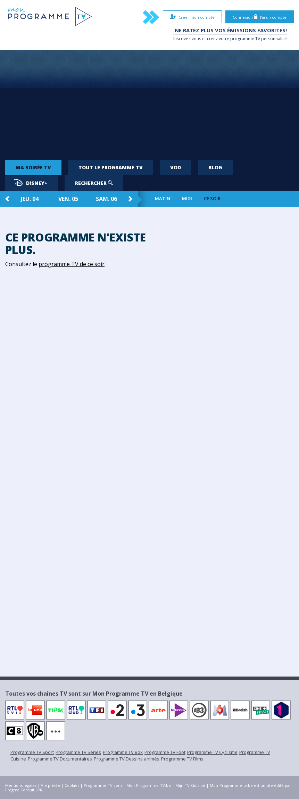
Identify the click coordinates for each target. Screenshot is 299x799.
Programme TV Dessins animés (126, 759)
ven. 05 (68, 199)
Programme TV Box (123, 752)
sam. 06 (106, 199)
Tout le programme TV (110, 167)
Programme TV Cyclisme (212, 752)
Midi (187, 198)
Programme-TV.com (103, 785)
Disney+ (31, 182)
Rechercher (94, 183)
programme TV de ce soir (72, 264)
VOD (175, 167)
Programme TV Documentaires (60, 759)
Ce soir (212, 198)
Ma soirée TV (33, 167)
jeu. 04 (30, 199)
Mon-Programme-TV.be (148, 785)
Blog (215, 167)
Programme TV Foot (164, 752)
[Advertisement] (149, 102)
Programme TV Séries (78, 752)
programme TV (245, 39)
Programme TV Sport (32, 752)
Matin (162, 198)
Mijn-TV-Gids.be (190, 785)
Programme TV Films (182, 759)
